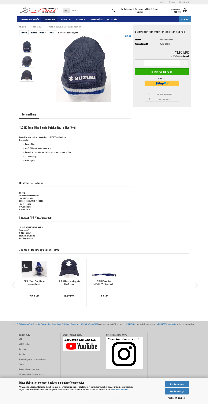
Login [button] (172, 2)
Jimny (68, 324)
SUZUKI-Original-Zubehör (25, 324)
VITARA (95, 324)
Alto (38, 324)
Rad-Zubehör (112, 19)
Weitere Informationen (176, 397)
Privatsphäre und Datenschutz (29, 369)
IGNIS (64, 324)
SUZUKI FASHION (49, 19)
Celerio (49, 324)
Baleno (43, 324)
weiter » (43, 32)
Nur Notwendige (177, 391)
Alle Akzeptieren (177, 384)
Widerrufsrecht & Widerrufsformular (32, 374)
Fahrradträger (96, 19)
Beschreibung (29, 114)
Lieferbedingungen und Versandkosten (32, 359)
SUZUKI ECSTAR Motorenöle (166, 324)
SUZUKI (128, 36)
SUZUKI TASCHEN (65, 19)
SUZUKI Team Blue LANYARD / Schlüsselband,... (103, 283)
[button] (162, 2)
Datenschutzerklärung (121, 389)
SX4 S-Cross (88, 324)
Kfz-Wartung (81, 19)
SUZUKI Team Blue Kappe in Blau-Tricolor (69, 283)
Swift (78, 324)
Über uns (185, 19)
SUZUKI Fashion (131, 324)
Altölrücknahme (24, 344)
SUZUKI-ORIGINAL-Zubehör (29, 19)
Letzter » (52, 32)
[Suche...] (66, 10)
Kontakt (22, 354)
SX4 (82, 324)
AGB (20, 339)
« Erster (24, 32)
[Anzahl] (162, 62)
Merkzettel (184, 2)
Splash (73, 324)
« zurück (33, 32)
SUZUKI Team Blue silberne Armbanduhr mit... (34, 283)
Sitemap (22, 364)
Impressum (23, 349)
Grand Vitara (56, 324)
